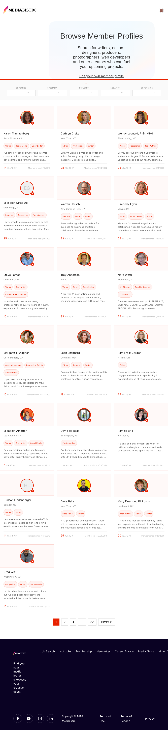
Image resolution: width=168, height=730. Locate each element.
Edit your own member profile (101, 76)
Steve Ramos (12, 274)
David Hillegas (70, 430)
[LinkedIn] (51, 718)
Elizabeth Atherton (15, 430)
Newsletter (103, 651)
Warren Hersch (70, 204)
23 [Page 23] (92, 622)
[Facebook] (17, 718)
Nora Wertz (125, 274)
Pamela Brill (125, 430)
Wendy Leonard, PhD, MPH (135, 133)
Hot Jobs (65, 651)
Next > (106, 622)
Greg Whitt (10, 572)
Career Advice (124, 651)
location (115, 88)
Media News (146, 651)
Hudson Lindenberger (17, 500)
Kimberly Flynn (127, 204)
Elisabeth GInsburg (16, 202)
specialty (52, 88)
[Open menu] (161, 10)
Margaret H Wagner (16, 352)
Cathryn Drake (70, 133)
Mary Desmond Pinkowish (134, 501)
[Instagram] (40, 718)
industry (84, 88)
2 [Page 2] (64, 622)
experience (147, 88)
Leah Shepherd (70, 352)
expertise (21, 88)
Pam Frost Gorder (129, 352)
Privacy (150, 718)
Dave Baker (68, 501)
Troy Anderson (70, 274)
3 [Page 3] (73, 622)
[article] (27, 139)
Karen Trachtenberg (16, 133)
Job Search (47, 651)
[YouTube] (29, 718)
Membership (84, 651)
